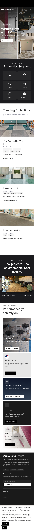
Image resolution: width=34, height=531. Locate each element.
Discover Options (7, 41)
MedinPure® (6, 193)
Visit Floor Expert (11, 421)
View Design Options (8, 243)
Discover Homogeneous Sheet (10, 200)
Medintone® (13, 193)
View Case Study (28, 295)
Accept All (5, 523)
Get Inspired (10, 444)
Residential (3, 1)
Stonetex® (6, 151)
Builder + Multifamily (12, 1)
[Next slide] (29, 283)
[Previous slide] (4, 283)
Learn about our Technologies (14, 396)
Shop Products (10, 373)
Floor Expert (20, 1)
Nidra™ (5, 235)
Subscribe (9, 484)
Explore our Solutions (12, 348)
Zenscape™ (11, 235)
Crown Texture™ (17, 148)
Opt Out (4, 527)
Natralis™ (20, 193)
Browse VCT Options (8, 158)
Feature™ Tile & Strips (15, 151)
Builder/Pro (5, 497)
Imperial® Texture (7, 148)
